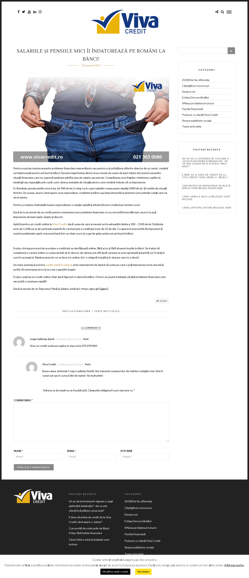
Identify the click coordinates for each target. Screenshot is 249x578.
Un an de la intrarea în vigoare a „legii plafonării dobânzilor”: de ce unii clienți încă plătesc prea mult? (205, 163)
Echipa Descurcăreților (195, 98)
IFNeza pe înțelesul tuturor (198, 104)
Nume (18, 451)
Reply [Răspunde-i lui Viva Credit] (88, 365)
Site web (126, 451)
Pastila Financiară (76, 312)
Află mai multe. (234, 565)
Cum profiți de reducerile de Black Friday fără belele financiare (206, 187)
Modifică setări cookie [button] (115, 571)
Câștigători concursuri (195, 86)
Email (71, 451)
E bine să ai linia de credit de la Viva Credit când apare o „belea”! (205, 176)
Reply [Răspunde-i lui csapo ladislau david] (86, 339)
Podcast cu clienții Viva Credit (200, 115)
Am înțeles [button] (143, 571)
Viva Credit (59, 225)
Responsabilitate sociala (196, 121)
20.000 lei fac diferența (196, 80)
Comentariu (23, 401)
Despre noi (188, 92)
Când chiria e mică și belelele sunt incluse (206, 198)
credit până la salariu (58, 265)
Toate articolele (107, 312)
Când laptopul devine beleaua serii (206, 208)
